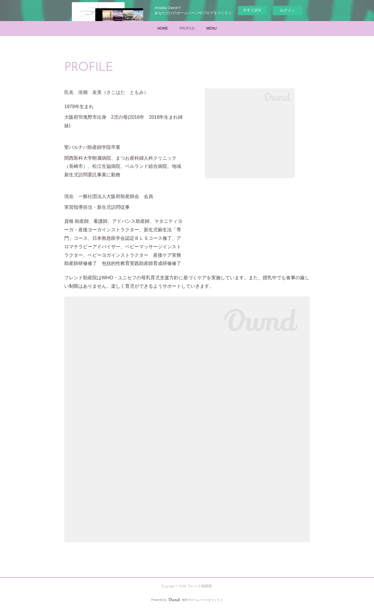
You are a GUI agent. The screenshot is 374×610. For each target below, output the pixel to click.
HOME (162, 28)
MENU (211, 28)
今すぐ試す (252, 10)
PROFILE (187, 28)
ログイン (287, 10)
